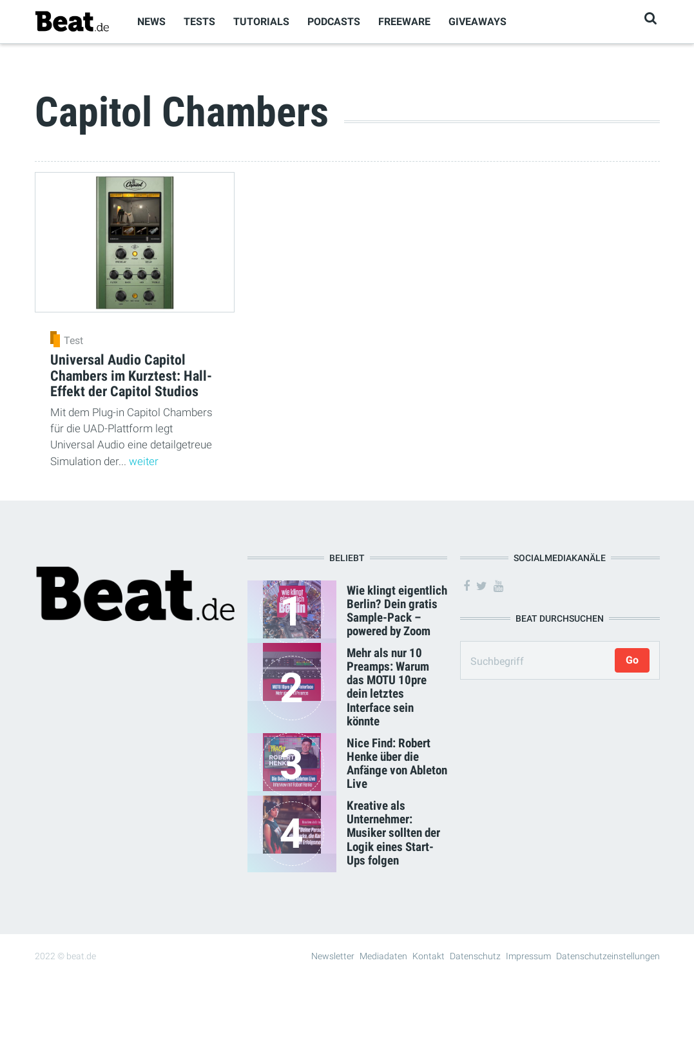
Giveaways (477, 21)
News (151, 21)
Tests (199, 21)
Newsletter (332, 956)
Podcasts (333, 21)
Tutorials (261, 21)
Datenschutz (475, 956)
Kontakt (428, 956)
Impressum (528, 956)
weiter (144, 461)
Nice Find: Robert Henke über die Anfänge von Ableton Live (397, 763)
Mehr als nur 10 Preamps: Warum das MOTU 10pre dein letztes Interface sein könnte (388, 687)
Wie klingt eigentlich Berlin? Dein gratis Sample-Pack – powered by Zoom (397, 610)
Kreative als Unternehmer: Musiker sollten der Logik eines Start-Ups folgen (393, 832)
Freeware (404, 21)
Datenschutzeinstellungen (608, 956)
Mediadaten (383, 956)
